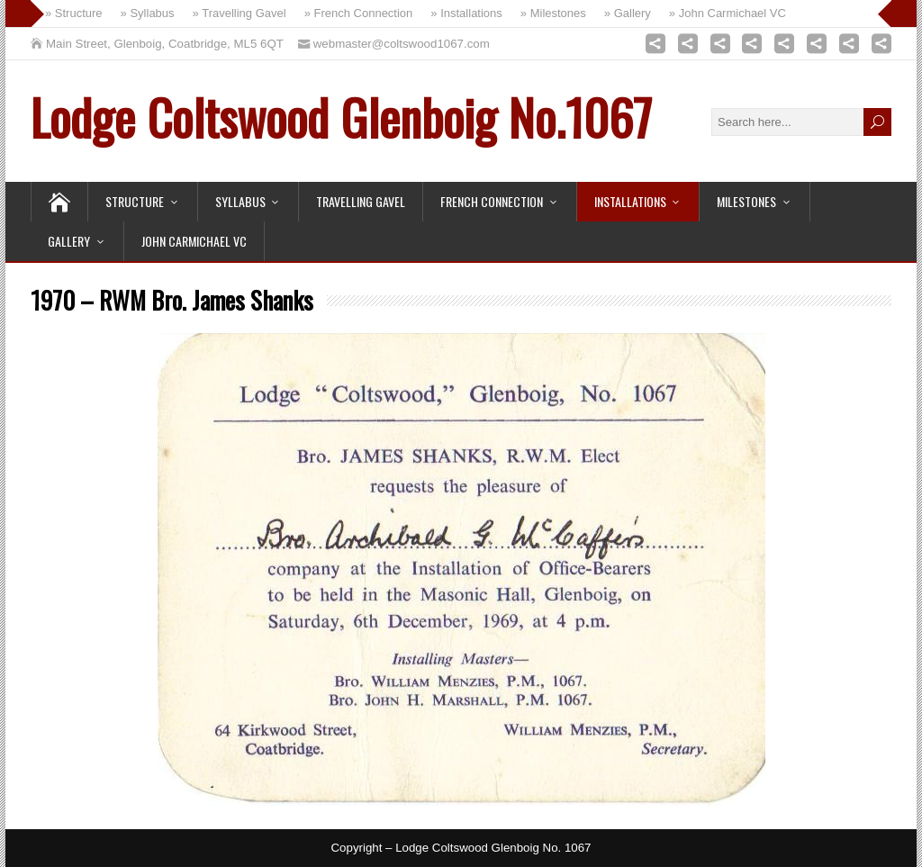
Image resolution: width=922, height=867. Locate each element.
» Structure (74, 13)
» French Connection (358, 13)
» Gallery (627, 13)
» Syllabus (148, 13)
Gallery (69, 240)
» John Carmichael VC (727, 13)
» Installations (466, 13)
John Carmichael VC (194, 240)
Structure (134, 201)
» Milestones (553, 13)
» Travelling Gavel (239, 13)
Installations (630, 201)
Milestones (746, 201)
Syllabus (240, 201)
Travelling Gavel (360, 201)
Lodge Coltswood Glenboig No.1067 (341, 116)
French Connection (491, 201)
